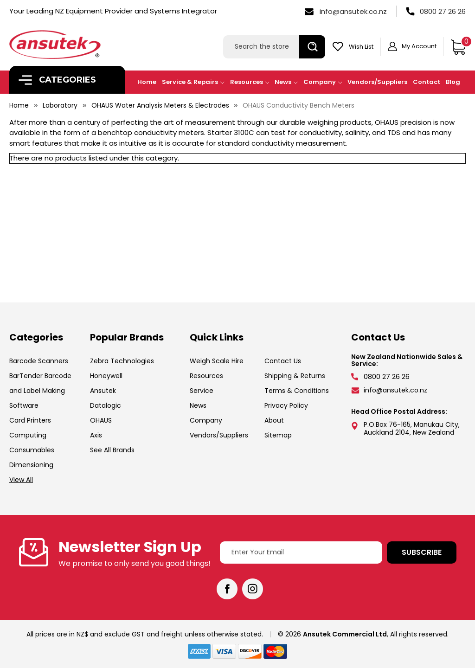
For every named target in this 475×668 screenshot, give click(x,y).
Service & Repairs (193, 81)
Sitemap (278, 435)
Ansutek (103, 390)
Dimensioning (31, 464)
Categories (57, 80)
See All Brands (112, 450)
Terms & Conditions (296, 390)
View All (21, 479)
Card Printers (30, 420)
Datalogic (105, 405)
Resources (250, 81)
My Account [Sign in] (419, 46)
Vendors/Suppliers (377, 81)
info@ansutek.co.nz (353, 11)
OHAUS (101, 420)
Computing (27, 435)
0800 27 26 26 (443, 11)
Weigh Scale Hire (217, 361)
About (274, 420)
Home (146, 81)
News (286, 81)
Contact (426, 81)
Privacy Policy (286, 405)
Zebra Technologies (122, 361)
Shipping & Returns (294, 375)
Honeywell (106, 375)
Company (322, 81)
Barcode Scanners (38, 361)
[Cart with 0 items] (458, 47)
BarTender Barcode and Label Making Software (40, 390)
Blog (453, 81)
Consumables (31, 450)
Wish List (361, 46)
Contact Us (282, 361)
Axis (96, 435)
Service (201, 390)
